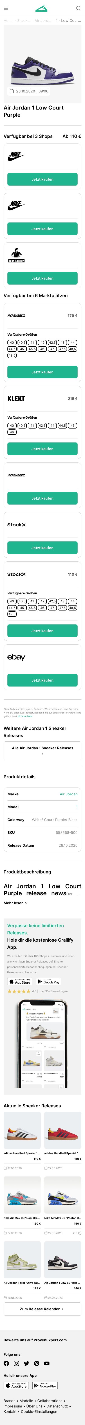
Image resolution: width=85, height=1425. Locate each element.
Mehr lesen (16, 903)
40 (12, 342)
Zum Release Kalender (42, 1309)
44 (73, 342)
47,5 (62, 349)
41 (32, 342)
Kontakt (10, 1411)
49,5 (12, 355)
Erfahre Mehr (25, 716)
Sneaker (24, 20)
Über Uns (34, 1406)
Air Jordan (43, 20)
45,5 (32, 349)
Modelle (26, 1400)
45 (22, 349)
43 (62, 342)
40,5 (22, 342)
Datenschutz (57, 1406)
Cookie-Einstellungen (39, 1411)
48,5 (72, 349)
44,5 (12, 349)
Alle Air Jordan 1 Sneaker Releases (42, 751)
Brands (9, 1400)
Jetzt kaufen (42, 179)
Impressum (13, 1406)
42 (42, 342)
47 (52, 349)
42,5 (52, 342)
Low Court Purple (71, 20)
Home (9, 20)
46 (42, 349)
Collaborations (49, 1400)
